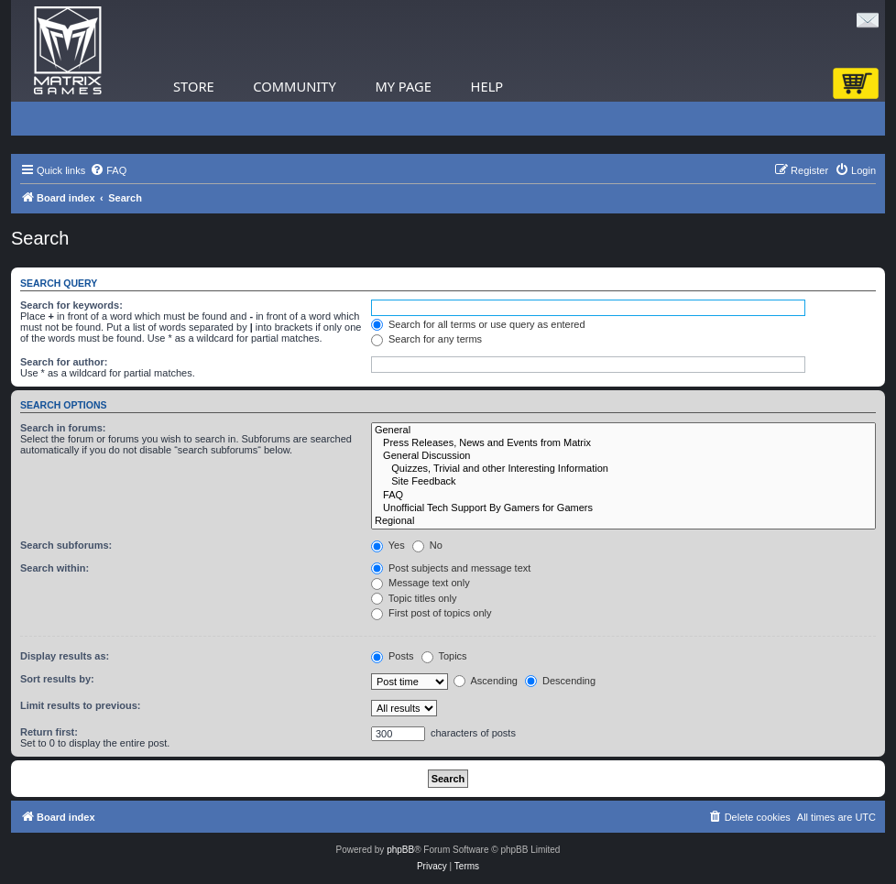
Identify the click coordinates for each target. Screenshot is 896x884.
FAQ (623, 495)
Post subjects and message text (450, 567)
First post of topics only (431, 612)
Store (193, 86)
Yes (388, 545)
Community (294, 86)
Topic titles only (413, 598)
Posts (392, 655)
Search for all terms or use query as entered (478, 324)
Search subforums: (66, 545)
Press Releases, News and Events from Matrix (623, 443)
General (623, 430)
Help (487, 86)
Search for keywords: (71, 305)
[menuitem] (108, 170)
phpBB (400, 850)
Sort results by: (57, 678)
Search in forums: (63, 427)
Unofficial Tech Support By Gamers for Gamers (623, 508)
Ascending (485, 680)
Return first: (49, 731)
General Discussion (623, 456)
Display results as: (64, 655)
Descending (560, 680)
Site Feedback (623, 481)
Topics (444, 655)
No (427, 545)
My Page (403, 86)
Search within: (54, 567)
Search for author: (63, 361)
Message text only (420, 582)
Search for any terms (426, 338)
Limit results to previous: (80, 705)
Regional (623, 521)
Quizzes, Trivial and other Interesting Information (623, 469)
